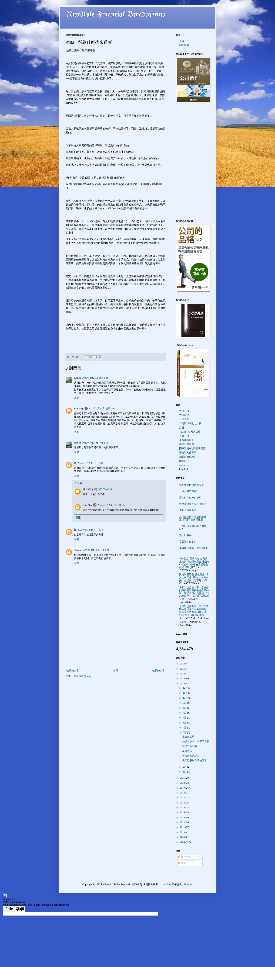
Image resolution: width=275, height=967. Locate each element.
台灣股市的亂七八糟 (190, 423)
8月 (185, 707)
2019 (183, 787)
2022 (183, 683)
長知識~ (183, 622)
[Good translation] (8, 909)
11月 (185, 693)
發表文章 (184, 857)
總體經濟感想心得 (189, 456)
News (182, 461)
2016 (183, 802)
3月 (185, 732)
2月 (185, 766)
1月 (185, 771)
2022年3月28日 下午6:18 (90, 463)
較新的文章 (72, 670)
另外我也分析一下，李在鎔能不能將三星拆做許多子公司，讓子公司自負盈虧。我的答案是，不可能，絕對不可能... (194, 593)
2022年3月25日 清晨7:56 (102, 408)
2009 (183, 837)
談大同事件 (185, 535)
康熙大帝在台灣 (187, 510)
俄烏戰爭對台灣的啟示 (194, 760)
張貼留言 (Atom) (82, 676)
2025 (183, 668)
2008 (183, 842)
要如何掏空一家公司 (190, 497)
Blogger (188, 884)
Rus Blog (78, 408)
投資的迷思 (188, 736)
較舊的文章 (158, 670)
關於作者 (184, 45)
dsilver (77, 378)
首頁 (115, 670)
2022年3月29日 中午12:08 (91, 529)
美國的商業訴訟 (190, 755)
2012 (183, 822)
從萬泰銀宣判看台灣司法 (192, 504)
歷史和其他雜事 (187, 452)
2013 (183, 817)
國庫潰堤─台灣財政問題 (192, 448)
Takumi (78, 550)
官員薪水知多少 (187, 541)
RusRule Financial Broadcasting (116, 15)
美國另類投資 (186, 444)
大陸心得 (184, 411)
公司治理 (184, 419)
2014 (183, 812)
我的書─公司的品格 (190, 431)
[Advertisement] (115, 642)
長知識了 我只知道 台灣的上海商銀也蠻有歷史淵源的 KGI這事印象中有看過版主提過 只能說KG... (194, 563)
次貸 (181, 427)
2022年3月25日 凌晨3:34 (95, 378)
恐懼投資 (187, 751)
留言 (182, 863)
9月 (185, 702)
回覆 (76, 398)
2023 (183, 678)
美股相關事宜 (186, 440)
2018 (183, 792)
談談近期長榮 (189, 746)
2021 (183, 778)
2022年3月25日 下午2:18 (95, 442)
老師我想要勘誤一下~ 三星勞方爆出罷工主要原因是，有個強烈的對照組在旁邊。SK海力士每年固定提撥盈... (194, 612)
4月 (185, 727)
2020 (183, 783)
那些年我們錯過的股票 (191, 485)
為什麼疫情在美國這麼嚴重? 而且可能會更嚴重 (192, 518)
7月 (185, 712)
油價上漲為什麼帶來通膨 (195, 741)
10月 (185, 697)
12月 (185, 688)
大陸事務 (184, 415)
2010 (183, 832)
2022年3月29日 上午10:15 (111, 505)
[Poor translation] (19, 909)
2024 (183, 673)
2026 (183, 663)
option (182, 465)
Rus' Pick (184, 469)
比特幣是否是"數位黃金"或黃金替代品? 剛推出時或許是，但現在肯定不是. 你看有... (193, 579)
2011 (182, 827)
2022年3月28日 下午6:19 (99, 489)
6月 (185, 717)
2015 (183, 807)
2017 (183, 797)
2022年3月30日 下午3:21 (96, 550)
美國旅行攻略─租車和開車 (193, 548)
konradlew (165, 884)
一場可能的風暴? (188, 491)
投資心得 (184, 436)
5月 (185, 722)
